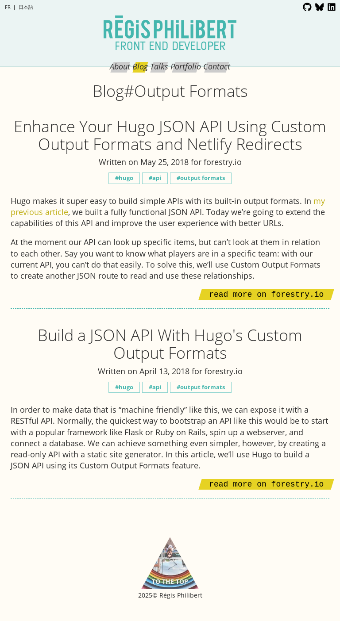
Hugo (126, 178)
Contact (216, 66)
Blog (140, 66)
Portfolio (185, 66)
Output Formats (202, 178)
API (156, 178)
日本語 (26, 7)
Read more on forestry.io (266, 294)
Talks (159, 66)
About (120, 66)
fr (8, 7)
